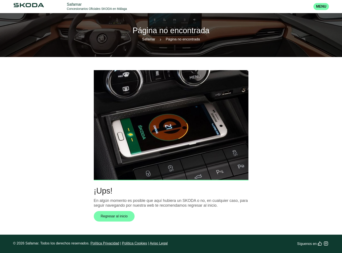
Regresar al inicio (114, 216)
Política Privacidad (105, 243)
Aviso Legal (159, 243)
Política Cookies (134, 243)
